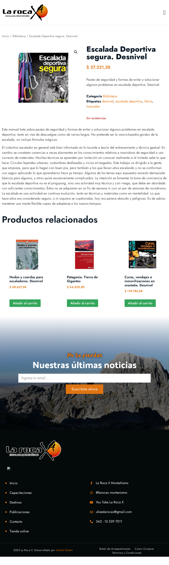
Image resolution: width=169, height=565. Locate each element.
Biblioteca (19, 36)
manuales (93, 106)
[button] (164, 12)
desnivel (107, 101)
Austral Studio (64, 558)
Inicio (5, 36)
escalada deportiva (129, 101)
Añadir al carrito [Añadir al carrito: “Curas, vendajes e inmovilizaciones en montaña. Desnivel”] (140, 303)
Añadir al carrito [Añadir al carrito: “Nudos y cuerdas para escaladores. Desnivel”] (25, 303)
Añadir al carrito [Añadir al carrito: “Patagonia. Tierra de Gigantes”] (82, 303)
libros (148, 101)
